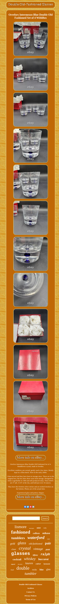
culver (38, 564)
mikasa (46, 533)
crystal (25, 548)
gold (12, 543)
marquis (31, 528)
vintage (38, 549)
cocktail (17, 559)
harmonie (47, 564)
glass (22, 543)
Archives (30, 588)
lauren (29, 563)
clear (13, 549)
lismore (21, 527)
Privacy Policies (31, 596)
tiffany (35, 555)
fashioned (20, 532)
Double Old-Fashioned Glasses (30, 584)
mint (39, 528)
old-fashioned (35, 543)
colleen (36, 533)
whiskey (30, 559)
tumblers (18, 538)
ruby (45, 528)
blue (42, 569)
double (22, 568)
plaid (48, 550)
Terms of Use (30, 599)
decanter (20, 564)
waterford (36, 537)
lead (12, 570)
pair (48, 543)
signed (13, 564)
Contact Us (30, 592)
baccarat (43, 559)
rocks (34, 569)
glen (48, 569)
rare (48, 539)
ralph (45, 554)
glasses (20, 553)
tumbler (30, 573)
